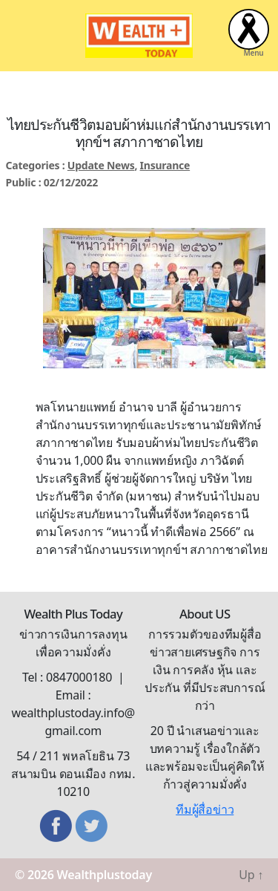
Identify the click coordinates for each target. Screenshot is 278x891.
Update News (101, 165)
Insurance (165, 165)
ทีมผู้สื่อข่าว (205, 809)
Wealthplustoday (104, 874)
